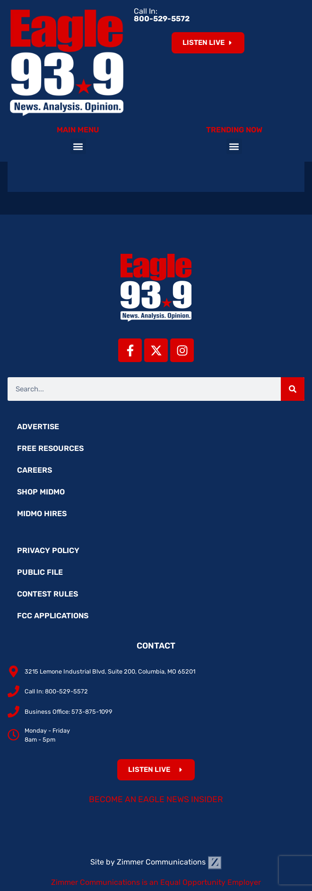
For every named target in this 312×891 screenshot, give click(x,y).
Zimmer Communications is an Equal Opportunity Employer (156, 882)
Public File (40, 572)
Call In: (162, 15)
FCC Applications (52, 615)
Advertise (38, 426)
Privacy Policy (48, 550)
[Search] (292, 389)
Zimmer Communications (169, 861)
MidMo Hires (42, 513)
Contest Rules (47, 593)
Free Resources (50, 448)
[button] (78, 146)
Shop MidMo (41, 491)
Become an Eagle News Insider (156, 799)
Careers (34, 470)
